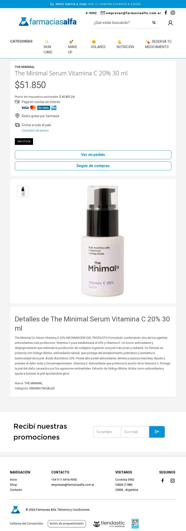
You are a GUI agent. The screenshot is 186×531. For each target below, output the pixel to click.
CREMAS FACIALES (42, 388)
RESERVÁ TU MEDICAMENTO (158, 44)
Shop (13, 484)
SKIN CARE (48, 46)
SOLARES (98, 44)
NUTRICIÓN (125, 44)
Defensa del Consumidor (26, 523)
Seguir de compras (93, 166)
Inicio (13, 479)
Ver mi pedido (93, 155)
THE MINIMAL (33, 383)
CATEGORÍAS (21, 41)
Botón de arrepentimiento (67, 523)
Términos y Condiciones (73, 509)
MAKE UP (72, 46)
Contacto (16, 489)
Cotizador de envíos (35, 130)
